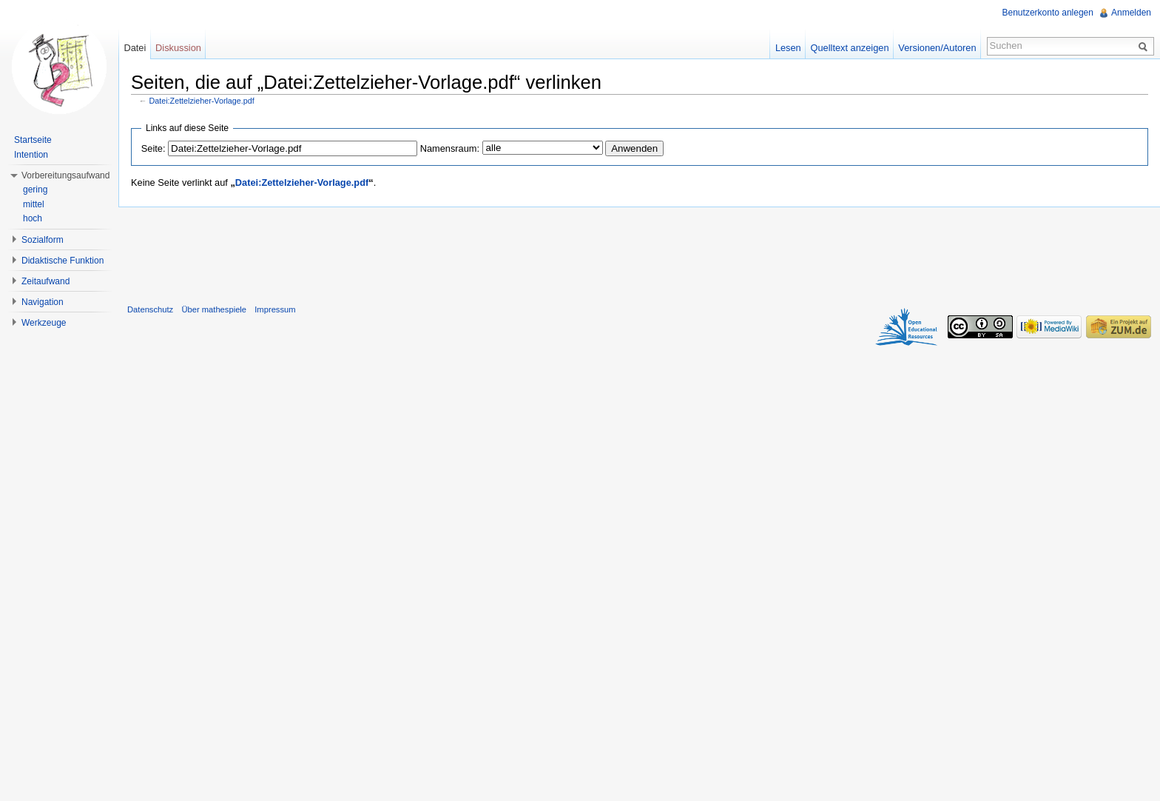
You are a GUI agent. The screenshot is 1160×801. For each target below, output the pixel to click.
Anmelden (1131, 12)
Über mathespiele (213, 309)
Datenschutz (150, 309)
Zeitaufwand (45, 281)
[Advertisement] (639, 252)
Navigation (42, 302)
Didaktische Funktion (62, 260)
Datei (135, 47)
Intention (31, 155)
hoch (32, 218)
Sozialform (42, 240)
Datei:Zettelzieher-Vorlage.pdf (201, 100)
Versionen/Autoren (937, 47)
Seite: (153, 148)
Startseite (33, 140)
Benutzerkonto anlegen (1047, 12)
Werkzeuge (43, 323)
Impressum (274, 309)
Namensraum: (449, 148)
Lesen (788, 47)
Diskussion (178, 47)
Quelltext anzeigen (850, 47)
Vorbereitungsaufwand (65, 175)
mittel (33, 204)
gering (35, 189)
